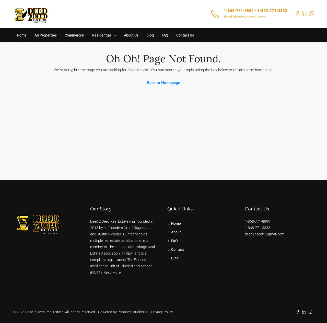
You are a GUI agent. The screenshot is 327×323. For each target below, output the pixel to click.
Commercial (74, 35)
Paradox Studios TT (133, 312)
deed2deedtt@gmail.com (245, 17)
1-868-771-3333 (257, 228)
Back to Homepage (163, 82)
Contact (177, 249)
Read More (112, 272)
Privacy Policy (162, 312)
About (176, 232)
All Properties (45, 35)
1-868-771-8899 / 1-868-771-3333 (255, 10)
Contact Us (185, 35)
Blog (150, 35)
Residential (101, 35)
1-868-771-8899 (257, 221)
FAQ (165, 35)
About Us (131, 35)
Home (22, 35)
